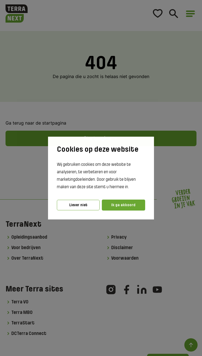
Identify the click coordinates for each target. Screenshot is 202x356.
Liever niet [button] (78, 205)
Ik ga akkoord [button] (123, 205)
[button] (130, 187)
